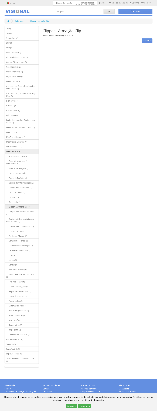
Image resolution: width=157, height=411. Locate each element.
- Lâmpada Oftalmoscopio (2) (19, 245)
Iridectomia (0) (12, 115)
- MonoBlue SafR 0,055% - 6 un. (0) (20, 275)
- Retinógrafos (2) (14, 301)
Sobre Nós (9, 389)
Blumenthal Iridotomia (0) (17, 57)
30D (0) (9, 43)
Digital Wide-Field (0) (14, 76)
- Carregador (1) (13, 202)
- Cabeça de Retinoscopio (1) (19, 187)
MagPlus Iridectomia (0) (16, 137)
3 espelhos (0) (12, 38)
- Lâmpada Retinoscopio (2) (18, 250)
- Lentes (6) (11, 260)
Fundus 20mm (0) (13, 81)
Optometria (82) (13, 151)
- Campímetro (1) (14, 197)
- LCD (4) (10, 255)
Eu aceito (71, 406)
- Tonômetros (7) (14, 325)
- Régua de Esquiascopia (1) (18, 291)
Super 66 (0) (11, 344)
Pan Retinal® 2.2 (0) (14, 339)
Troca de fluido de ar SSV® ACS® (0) (20, 359)
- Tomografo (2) (13, 320)
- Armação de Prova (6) (16, 156)
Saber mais (84, 406)
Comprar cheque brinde (90, 391)
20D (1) (9, 28)
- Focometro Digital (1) (16, 231)
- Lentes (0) (11, 265)
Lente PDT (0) (12, 132)
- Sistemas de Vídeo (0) (16, 306)
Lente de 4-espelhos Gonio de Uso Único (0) (20, 121)
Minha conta (123, 389)
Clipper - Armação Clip (39, 21)
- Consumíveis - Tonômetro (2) (20, 226)
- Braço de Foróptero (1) (17, 178)
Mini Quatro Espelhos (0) (16, 142)
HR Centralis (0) (12, 101)
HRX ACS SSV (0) (13, 110)
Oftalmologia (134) (14, 146)
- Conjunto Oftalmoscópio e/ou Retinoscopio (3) (20, 220)
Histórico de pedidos (127, 391)
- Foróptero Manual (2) (16, 236)
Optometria (20, 21)
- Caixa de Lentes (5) (15, 192)
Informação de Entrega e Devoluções (20, 391)
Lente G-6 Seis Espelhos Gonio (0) (20, 127)
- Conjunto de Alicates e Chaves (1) (20, 212)
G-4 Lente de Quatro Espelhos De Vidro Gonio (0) (20, 87)
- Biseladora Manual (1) (16, 173)
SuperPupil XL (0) (13, 349)
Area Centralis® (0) (14, 52)
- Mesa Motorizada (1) (16, 269)
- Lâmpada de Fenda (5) (17, 241)
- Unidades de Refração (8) (18, 334)
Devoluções (48, 391)
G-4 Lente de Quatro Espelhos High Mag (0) (21, 94)
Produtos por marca (88, 389)
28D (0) (9, 33)
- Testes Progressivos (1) (17, 310)
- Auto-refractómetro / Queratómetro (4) (16, 162)
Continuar (147, 40)
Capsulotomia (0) (13, 67)
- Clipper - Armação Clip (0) (18, 207)
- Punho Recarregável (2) (17, 286)
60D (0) (9, 47)
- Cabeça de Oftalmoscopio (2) (20, 183)
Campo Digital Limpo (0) (16, 62)
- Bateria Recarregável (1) (17, 168)
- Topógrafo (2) (13, 330)
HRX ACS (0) (11, 105)
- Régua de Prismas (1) (16, 296)
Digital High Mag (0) (14, 71)
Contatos (46, 389)
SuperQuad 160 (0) (14, 354)
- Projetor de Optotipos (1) (18, 282)
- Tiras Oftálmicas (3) (15, 315)
